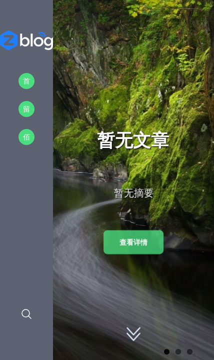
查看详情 (134, 242)
